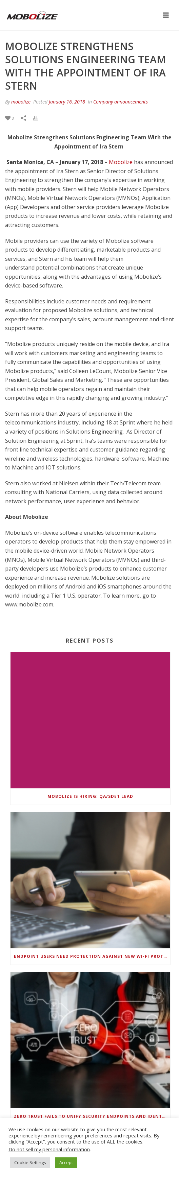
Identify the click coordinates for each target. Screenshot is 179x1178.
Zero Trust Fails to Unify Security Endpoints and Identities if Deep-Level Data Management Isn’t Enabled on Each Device (92, 1116)
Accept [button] (66, 1162)
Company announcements (120, 101)
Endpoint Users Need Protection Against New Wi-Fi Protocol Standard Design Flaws (92, 956)
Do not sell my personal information (49, 1149)
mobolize (21, 101)
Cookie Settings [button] (30, 1162)
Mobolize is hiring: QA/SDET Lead (90, 796)
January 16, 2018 (67, 101)
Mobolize (121, 162)
